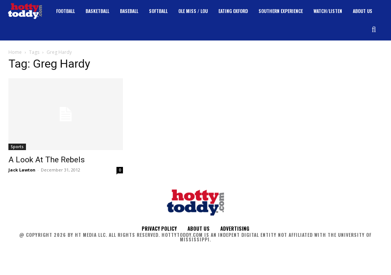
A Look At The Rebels (46, 159)
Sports (17, 146)
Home (15, 52)
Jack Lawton (22, 170)
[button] (374, 29)
